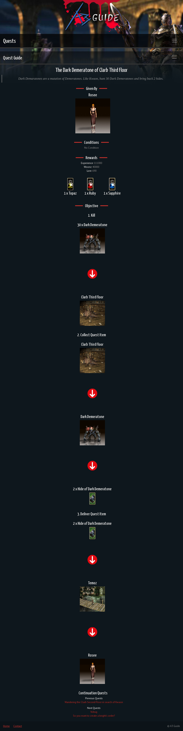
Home (6, 726)
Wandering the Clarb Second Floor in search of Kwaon (94, 702)
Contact (17, 726)
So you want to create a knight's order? (94, 715)
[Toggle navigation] (174, 41)
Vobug (93, 712)
